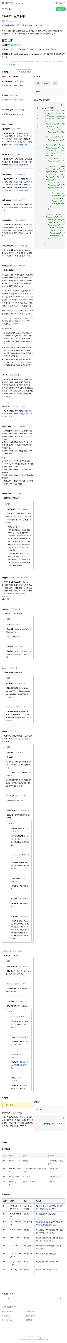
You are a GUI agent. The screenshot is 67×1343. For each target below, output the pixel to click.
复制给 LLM (27, 25)
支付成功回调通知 (19, 391)
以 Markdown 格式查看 (10, 25)
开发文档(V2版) (31, 1311)
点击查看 (12, 64)
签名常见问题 (57, 1177)
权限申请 (43, 1249)
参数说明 (9, 697)
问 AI (39, 25)
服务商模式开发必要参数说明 (16, 145)
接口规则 (55, 1169)
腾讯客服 (29, 1320)
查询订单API (6, 391)
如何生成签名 (48, 1241)
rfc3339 (30, 291)
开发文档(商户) (7, 1311)
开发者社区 (6, 1316)
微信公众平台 (7, 1320)
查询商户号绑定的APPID (48, 1209)
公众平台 (18, 136)
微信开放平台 (31, 1316)
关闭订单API (16, 286)
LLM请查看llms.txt (9, 1307)
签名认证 (10, 85)
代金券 (17, 431)
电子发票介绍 (21, 593)
